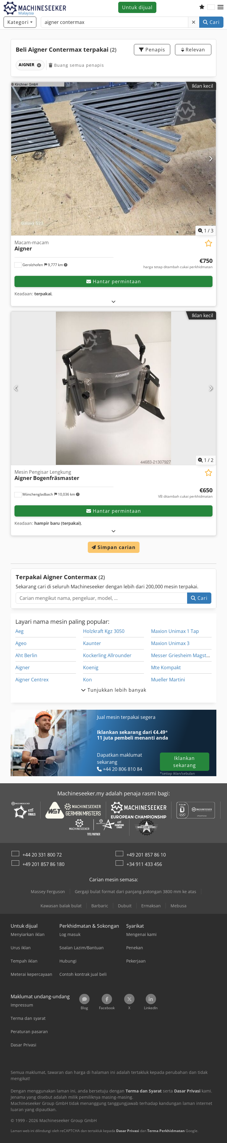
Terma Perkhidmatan (166, 1130)
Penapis (152, 49)
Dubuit (125, 905)
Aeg (19, 631)
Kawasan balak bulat (61, 905)
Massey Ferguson (48, 891)
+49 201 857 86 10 (146, 854)
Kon (87, 679)
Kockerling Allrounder (107, 655)
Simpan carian (114, 547)
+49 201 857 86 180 (43, 864)
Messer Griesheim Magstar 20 (184, 655)
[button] (220, 7)
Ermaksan (151, 905)
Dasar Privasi (127, 1130)
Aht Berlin (26, 655)
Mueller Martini (168, 679)
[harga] (178, 263)
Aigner (22, 667)
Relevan (193, 49)
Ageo (21, 643)
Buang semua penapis (76, 65)
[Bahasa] (211, 7)
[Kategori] (20, 22)
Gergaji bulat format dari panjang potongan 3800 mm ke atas (135, 891)
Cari (211, 22)
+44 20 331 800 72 (42, 854)
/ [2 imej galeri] (205, 460)
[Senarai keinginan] (202, 7)
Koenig (90, 667)
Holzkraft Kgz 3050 (103, 631)
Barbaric (99, 905)
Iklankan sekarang (184, 761)
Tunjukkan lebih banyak (113, 690)
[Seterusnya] (210, 158)
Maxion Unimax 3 (170, 643)
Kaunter (92, 643)
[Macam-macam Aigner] (113, 158)
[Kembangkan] (114, 301)
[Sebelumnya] (16, 158)
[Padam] (194, 22)
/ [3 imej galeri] (205, 230)
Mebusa (179, 905)
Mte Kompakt (166, 667)
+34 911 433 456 (144, 864)
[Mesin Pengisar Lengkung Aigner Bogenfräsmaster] (113, 388)
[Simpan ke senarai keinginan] (209, 243)
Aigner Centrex (31, 679)
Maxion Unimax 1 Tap (175, 631)
